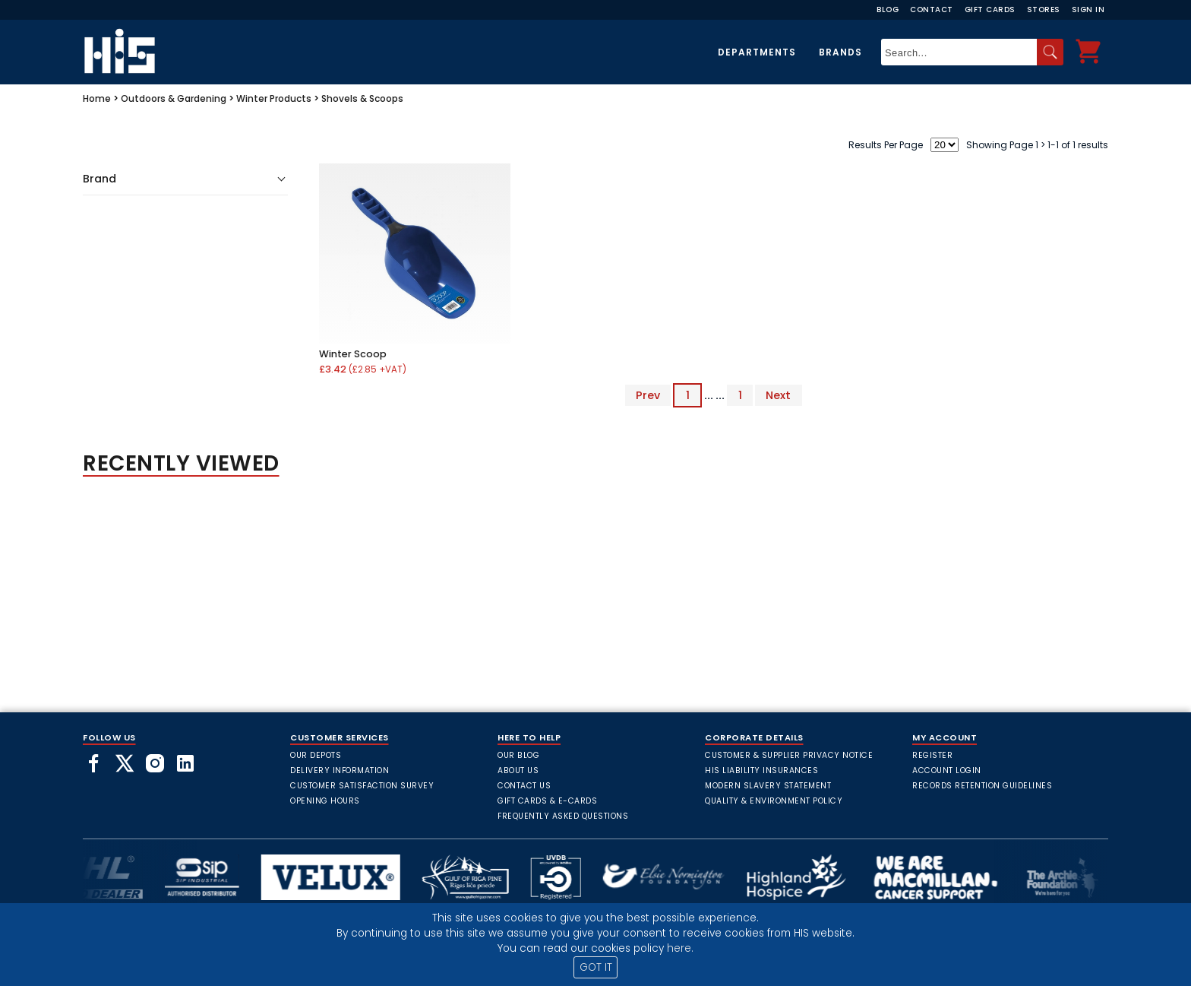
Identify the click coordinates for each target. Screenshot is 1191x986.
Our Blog (518, 755)
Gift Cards (990, 9)
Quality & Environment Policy (773, 801)
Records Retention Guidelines (982, 785)
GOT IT (596, 967)
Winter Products (273, 98)
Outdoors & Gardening (173, 98)
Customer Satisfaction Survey (362, 785)
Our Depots (315, 755)
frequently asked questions (563, 816)
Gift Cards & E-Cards (547, 801)
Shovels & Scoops (362, 98)
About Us (518, 770)
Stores (1043, 9)
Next (778, 395)
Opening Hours (325, 801)
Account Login (946, 770)
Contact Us (524, 785)
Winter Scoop (353, 353)
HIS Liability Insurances (761, 770)
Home (97, 98)
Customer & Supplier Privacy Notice (789, 755)
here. (680, 948)
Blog (888, 9)
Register (932, 755)
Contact (931, 9)
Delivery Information (339, 770)
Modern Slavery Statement (768, 785)
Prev (648, 395)
